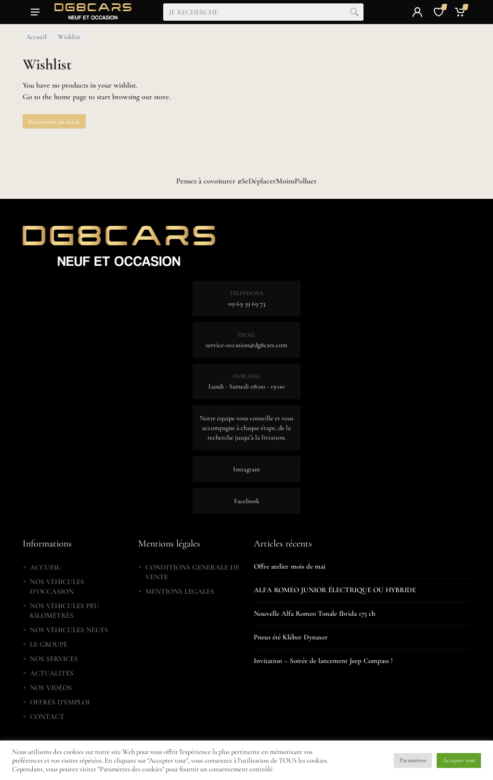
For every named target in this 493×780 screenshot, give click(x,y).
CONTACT (47, 716)
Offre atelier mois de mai (289, 566)
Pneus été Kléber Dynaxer (291, 637)
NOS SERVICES (54, 658)
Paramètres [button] (413, 760)
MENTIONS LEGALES (179, 591)
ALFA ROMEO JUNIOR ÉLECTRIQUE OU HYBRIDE (335, 589)
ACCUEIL (45, 567)
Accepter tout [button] (458, 760)
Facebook (246, 501)
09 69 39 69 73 (246, 303)
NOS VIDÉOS (51, 687)
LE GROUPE (48, 644)
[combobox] (263, 12)
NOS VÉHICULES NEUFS (69, 629)
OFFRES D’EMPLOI (60, 702)
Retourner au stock (54, 121)
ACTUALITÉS (52, 673)
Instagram (246, 469)
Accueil (36, 37)
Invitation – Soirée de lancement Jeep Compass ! (323, 660)
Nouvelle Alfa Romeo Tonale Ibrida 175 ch (315, 613)
